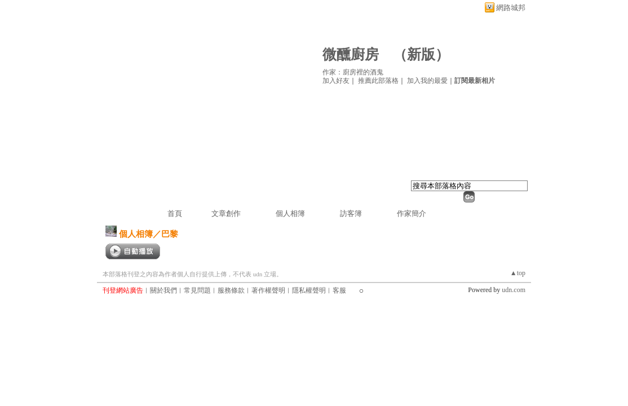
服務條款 (231, 290)
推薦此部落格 (378, 81)
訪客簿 (351, 213)
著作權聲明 (268, 290)
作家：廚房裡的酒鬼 (352, 72)
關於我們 (163, 290)
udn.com (513, 290)
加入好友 (336, 81)
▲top (517, 273)
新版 (421, 54)
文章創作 (226, 213)
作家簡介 (411, 213)
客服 (339, 290)
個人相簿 (290, 213)
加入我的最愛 (427, 81)
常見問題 (197, 290)
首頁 (174, 213)
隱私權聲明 (309, 290)
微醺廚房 (350, 54)
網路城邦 (510, 7)
